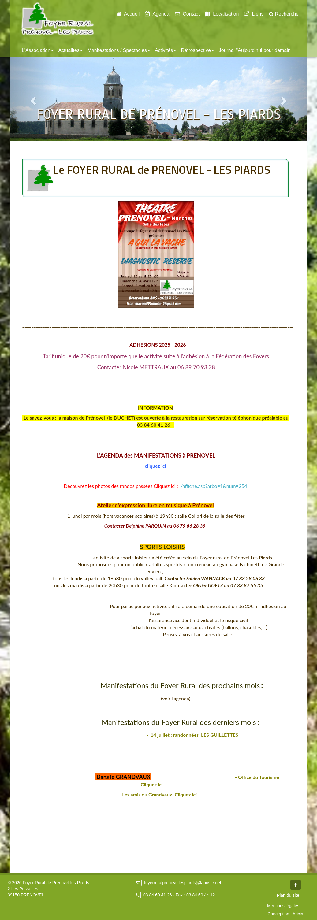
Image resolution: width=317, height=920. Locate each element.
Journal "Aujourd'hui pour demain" (256, 50)
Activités (165, 50)
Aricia (298, 913)
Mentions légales (283, 905)
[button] (32, 99)
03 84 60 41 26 (157, 894)
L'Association (38, 50)
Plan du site (288, 895)
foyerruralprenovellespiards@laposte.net (182, 882)
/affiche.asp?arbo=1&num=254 (214, 486)
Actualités (70, 50)
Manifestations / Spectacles (119, 50)
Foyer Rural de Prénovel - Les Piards (57, 18)
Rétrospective (197, 50)
